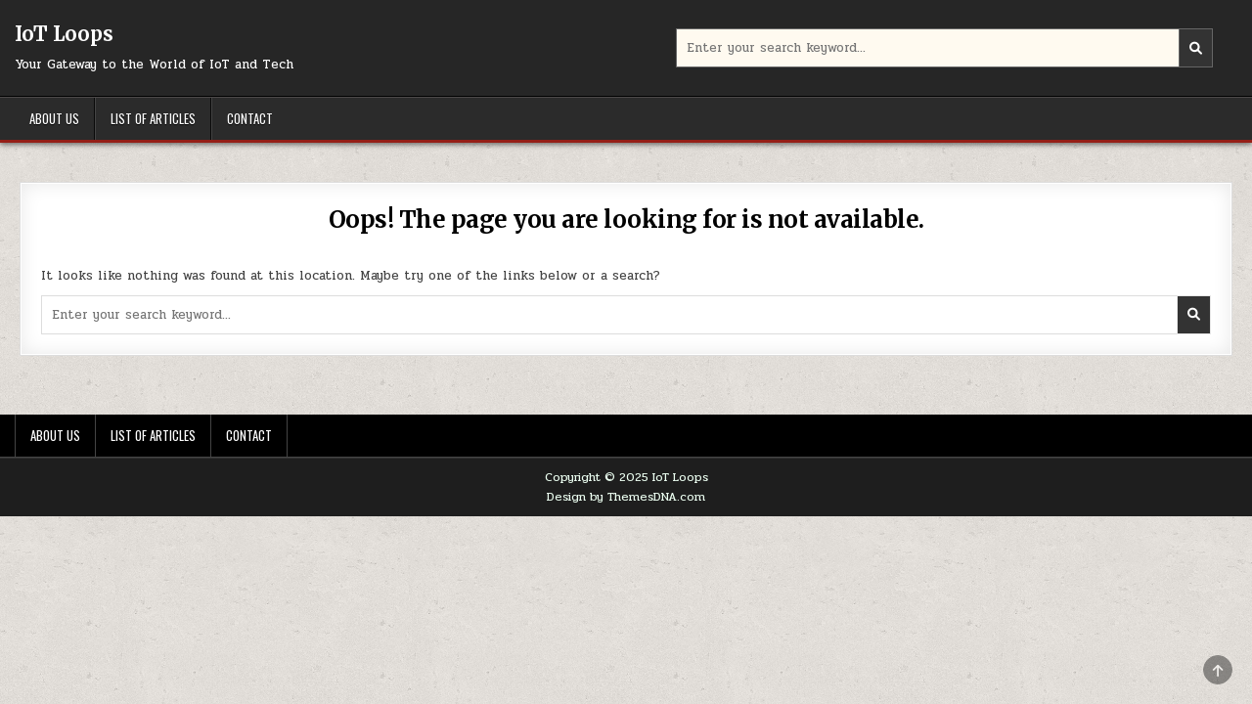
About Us (54, 118)
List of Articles (153, 118)
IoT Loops (64, 34)
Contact (250, 118)
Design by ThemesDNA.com (626, 496)
